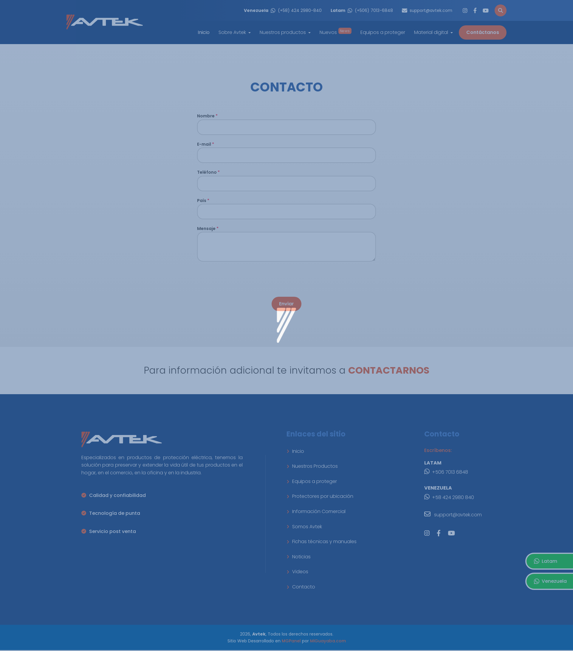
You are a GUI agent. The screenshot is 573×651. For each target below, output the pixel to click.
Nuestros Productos (312, 466)
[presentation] (242, 279)
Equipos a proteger (382, 32)
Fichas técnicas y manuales (321, 541)
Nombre (207, 116)
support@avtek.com (453, 514)
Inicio (295, 451)
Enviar (286, 303)
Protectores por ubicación (319, 496)
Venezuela (550, 581)
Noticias (298, 556)
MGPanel (291, 641)
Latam (545, 561)
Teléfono (208, 172)
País (203, 200)
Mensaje (208, 228)
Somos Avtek (304, 526)
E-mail (205, 144)
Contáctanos (482, 32)
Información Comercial (316, 511)
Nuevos (335, 32)
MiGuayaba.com (328, 641)
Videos (297, 571)
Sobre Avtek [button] (233, 32)
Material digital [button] (431, 32)
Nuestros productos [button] (283, 32)
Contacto (300, 586)
